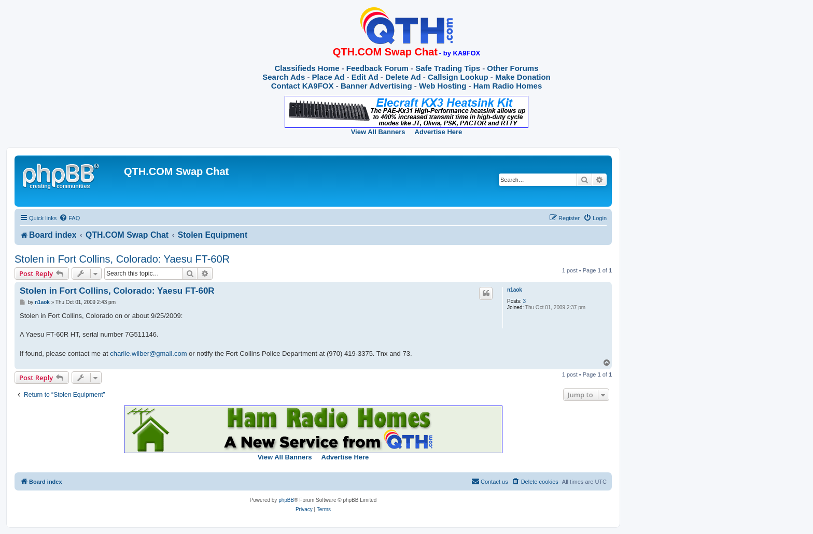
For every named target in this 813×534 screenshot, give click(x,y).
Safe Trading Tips (447, 68)
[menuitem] (69, 218)
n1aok (514, 290)
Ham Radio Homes (507, 85)
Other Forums (512, 68)
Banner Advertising (376, 85)
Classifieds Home (306, 68)
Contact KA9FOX (302, 85)
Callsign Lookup (458, 77)
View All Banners (378, 132)
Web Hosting (442, 85)
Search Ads (283, 77)
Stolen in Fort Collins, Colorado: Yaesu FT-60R (122, 259)
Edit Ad (365, 77)
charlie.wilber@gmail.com (148, 353)
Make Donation (523, 77)
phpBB (286, 500)
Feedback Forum (377, 68)
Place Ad (328, 77)
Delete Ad (403, 77)
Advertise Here (438, 132)
